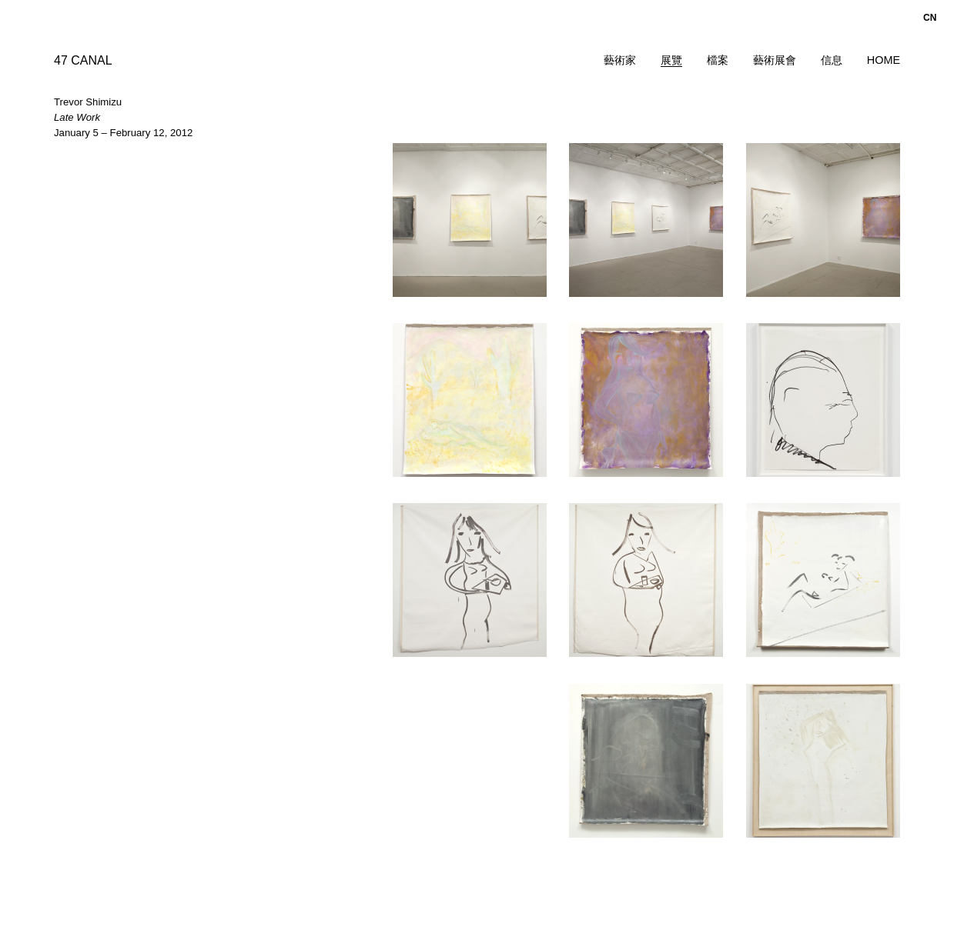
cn (929, 17)
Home (883, 60)
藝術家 (620, 60)
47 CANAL (83, 60)
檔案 (717, 60)
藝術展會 (774, 60)
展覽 (671, 60)
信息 (831, 60)
